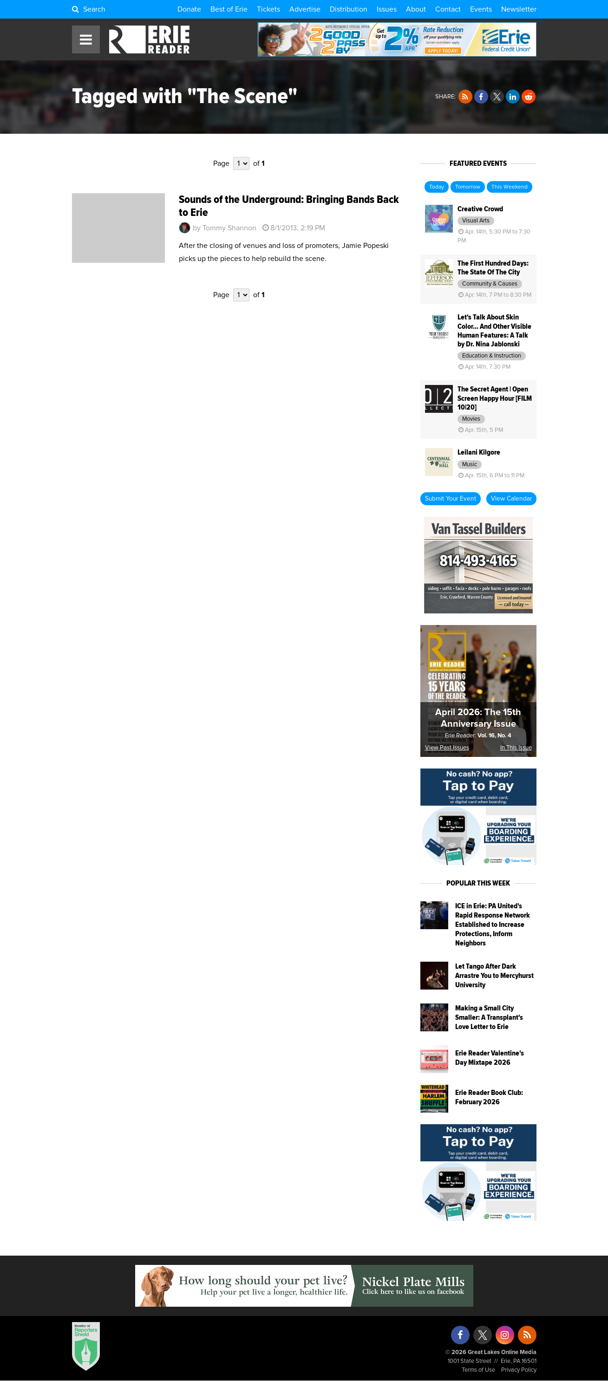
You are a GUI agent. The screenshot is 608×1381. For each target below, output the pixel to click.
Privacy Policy (518, 1370)
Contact (448, 9)
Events (481, 9)
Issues (387, 9)
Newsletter (518, 9)
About (416, 9)
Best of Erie (229, 9)
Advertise (304, 9)
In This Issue (516, 748)
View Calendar (511, 498)
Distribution (348, 9)
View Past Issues (447, 748)
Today (436, 187)
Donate (189, 9)
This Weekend (509, 187)
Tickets (268, 9)
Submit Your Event (450, 498)
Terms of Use (478, 1370)
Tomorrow (467, 187)
